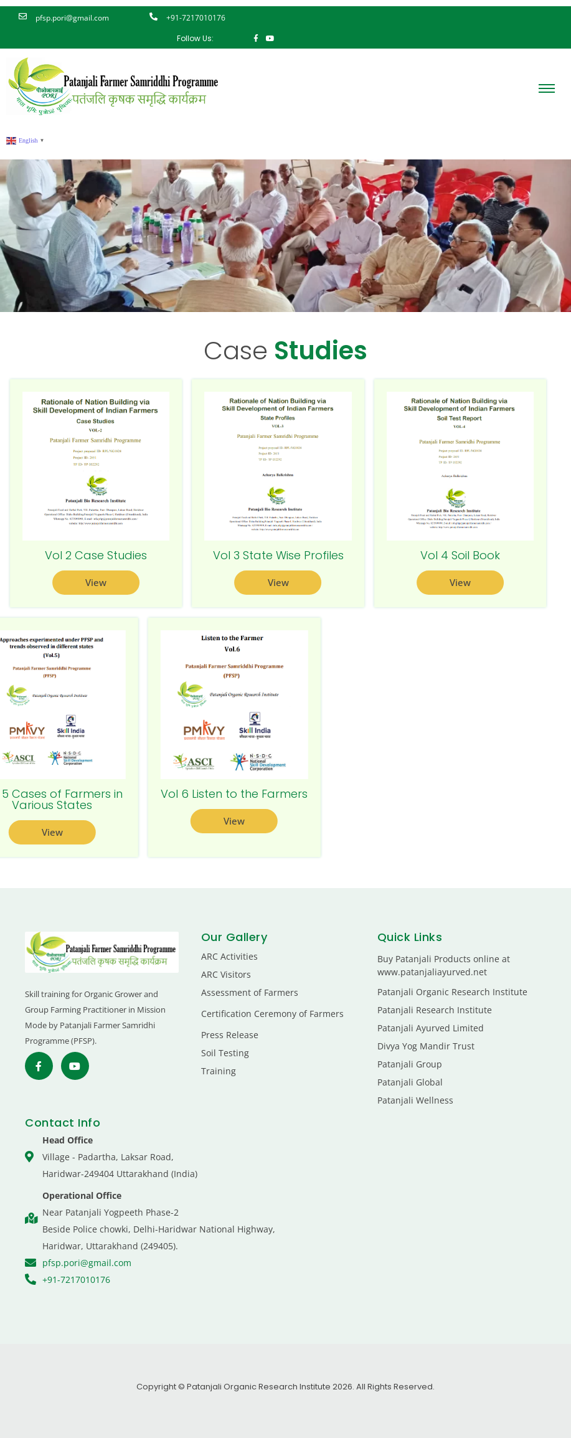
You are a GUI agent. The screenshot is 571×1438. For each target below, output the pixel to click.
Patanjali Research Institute (434, 1010)
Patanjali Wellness (415, 1100)
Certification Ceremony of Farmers (272, 1013)
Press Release (229, 1035)
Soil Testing (225, 1053)
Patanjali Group (409, 1064)
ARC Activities (229, 956)
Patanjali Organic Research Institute (452, 992)
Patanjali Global (410, 1082)
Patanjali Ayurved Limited (430, 1028)
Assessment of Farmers (249, 992)
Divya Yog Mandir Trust (425, 1046)
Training (218, 1071)
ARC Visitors (226, 974)
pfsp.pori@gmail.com (72, 17)
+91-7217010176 (195, 17)
